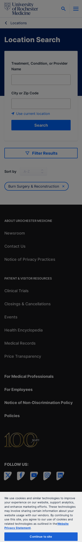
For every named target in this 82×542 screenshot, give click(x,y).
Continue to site (41, 537)
